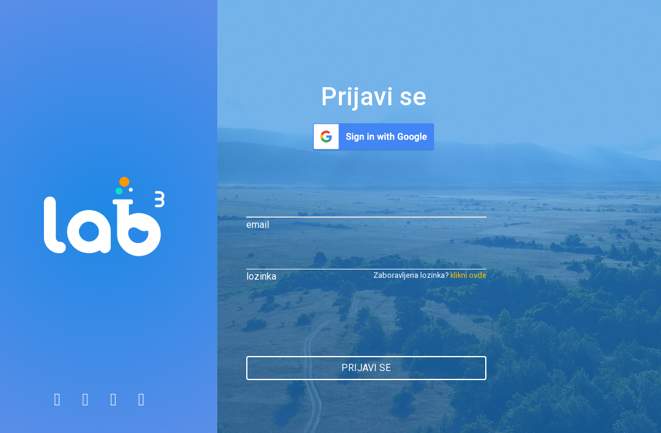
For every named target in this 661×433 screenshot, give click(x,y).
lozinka (261, 276)
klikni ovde (468, 275)
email (257, 224)
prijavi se (366, 367)
